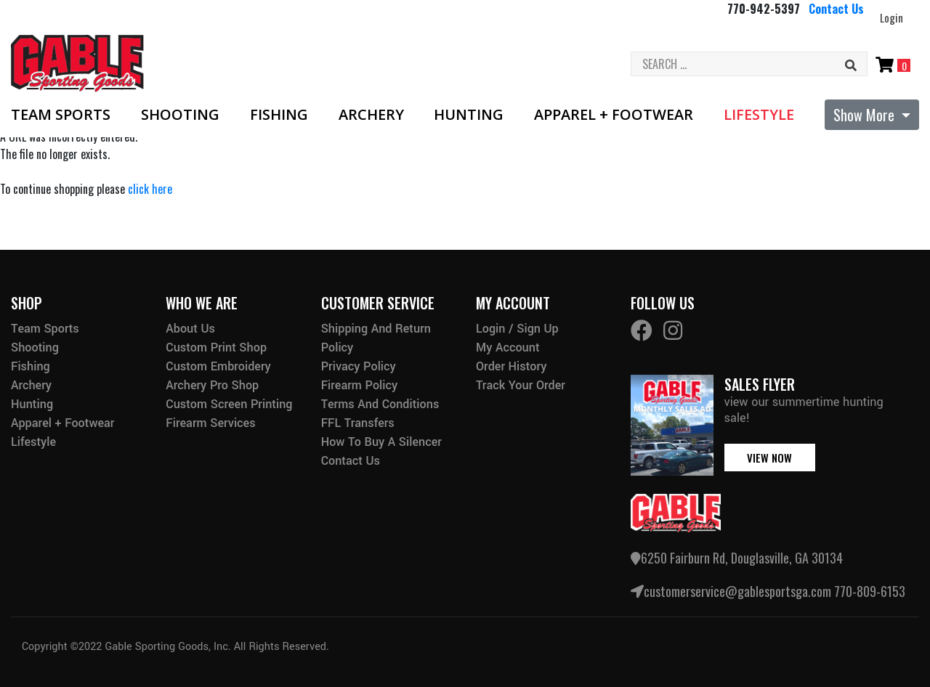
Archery (371, 114)
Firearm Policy (359, 385)
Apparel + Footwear (613, 114)
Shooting (180, 114)
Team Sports (60, 114)
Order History (511, 366)
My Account (508, 347)
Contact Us (836, 8)
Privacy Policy (358, 366)
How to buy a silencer (381, 442)
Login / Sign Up (517, 328)
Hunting (469, 114)
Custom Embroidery (218, 366)
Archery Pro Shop (212, 385)
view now (769, 458)
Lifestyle (759, 114)
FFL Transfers (358, 423)
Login (891, 17)
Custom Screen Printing (229, 404)
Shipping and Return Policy (376, 338)
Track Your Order (520, 385)
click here (150, 189)
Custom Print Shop (216, 347)
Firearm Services (210, 423)
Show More (865, 115)
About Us (190, 328)
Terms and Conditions (380, 404)
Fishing (279, 114)
